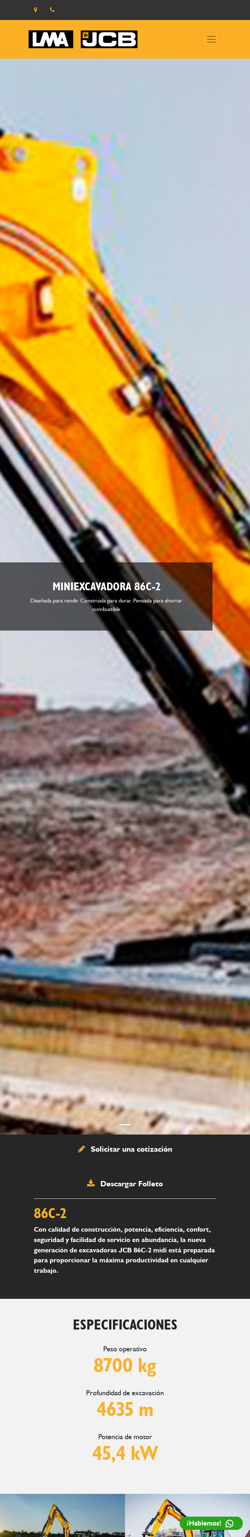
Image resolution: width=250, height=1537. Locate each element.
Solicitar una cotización (125, 1149)
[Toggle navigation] (211, 39)
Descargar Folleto (125, 1183)
